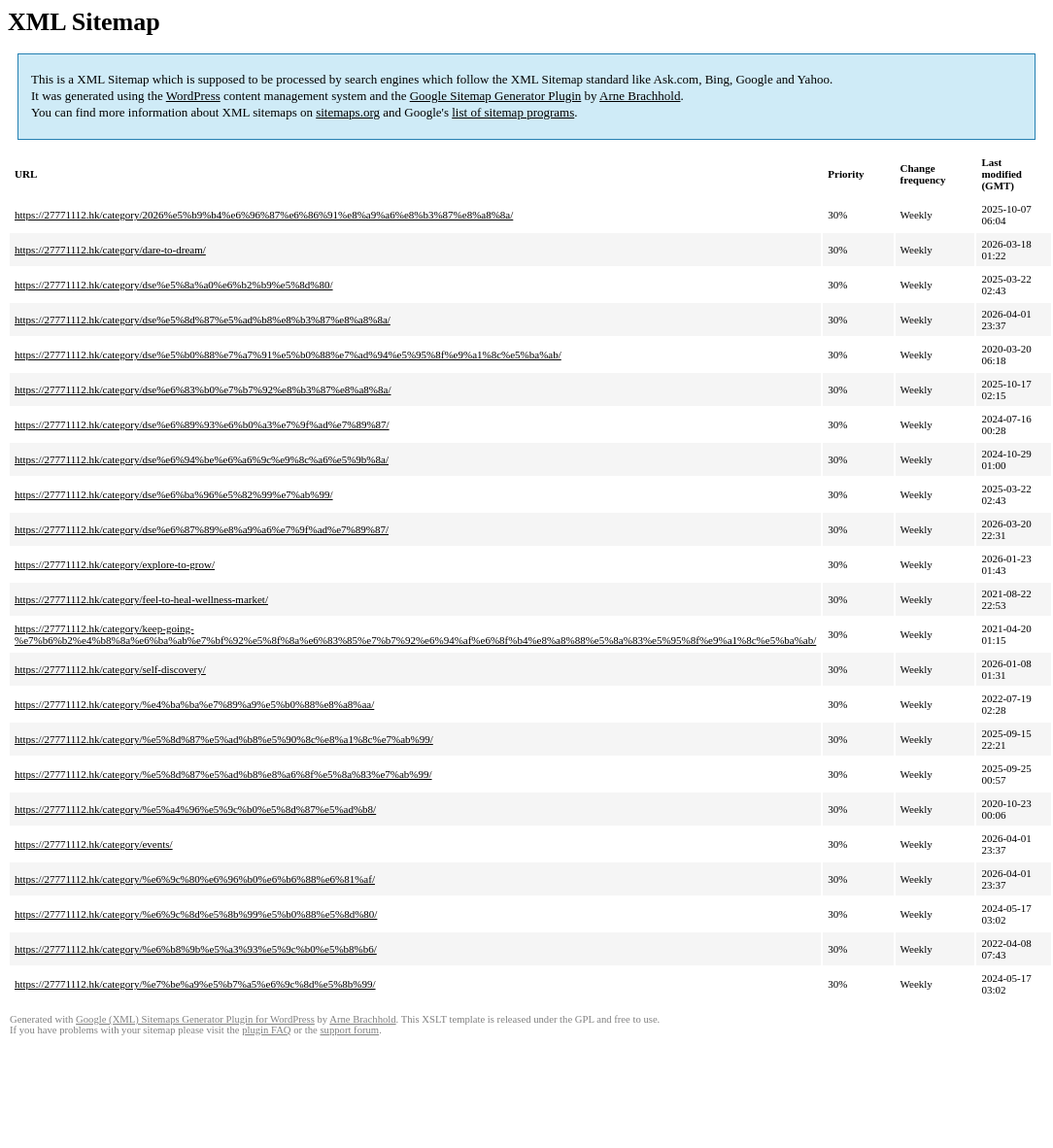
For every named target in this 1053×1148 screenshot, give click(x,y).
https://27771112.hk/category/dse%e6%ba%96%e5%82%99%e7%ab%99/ (174, 494)
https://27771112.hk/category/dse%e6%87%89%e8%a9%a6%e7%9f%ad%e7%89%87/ (202, 529)
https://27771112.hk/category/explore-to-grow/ (115, 564)
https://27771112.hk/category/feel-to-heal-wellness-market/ (141, 599)
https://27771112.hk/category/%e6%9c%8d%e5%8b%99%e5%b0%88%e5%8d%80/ (196, 914)
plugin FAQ (266, 1030)
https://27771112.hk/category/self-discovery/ (110, 669)
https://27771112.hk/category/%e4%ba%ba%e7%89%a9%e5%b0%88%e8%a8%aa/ (194, 704)
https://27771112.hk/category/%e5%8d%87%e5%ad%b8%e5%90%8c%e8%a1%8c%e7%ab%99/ (224, 739)
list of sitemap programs (513, 112)
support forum (349, 1030)
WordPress (193, 95)
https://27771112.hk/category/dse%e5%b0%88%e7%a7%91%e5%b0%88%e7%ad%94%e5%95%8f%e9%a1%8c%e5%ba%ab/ (288, 354)
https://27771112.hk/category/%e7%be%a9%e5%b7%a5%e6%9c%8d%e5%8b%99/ (195, 984)
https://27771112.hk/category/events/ (94, 844)
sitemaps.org (348, 112)
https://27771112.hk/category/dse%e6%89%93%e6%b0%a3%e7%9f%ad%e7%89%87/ (202, 424)
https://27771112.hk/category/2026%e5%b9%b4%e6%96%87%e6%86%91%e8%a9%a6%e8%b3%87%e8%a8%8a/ (264, 214)
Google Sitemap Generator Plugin (496, 95)
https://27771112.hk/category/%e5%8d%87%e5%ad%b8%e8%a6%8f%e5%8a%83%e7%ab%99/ (223, 774)
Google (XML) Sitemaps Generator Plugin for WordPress (195, 1019)
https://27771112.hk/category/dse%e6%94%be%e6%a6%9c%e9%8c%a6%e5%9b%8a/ (202, 459)
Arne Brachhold (639, 95)
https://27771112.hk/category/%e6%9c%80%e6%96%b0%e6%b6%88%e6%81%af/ (195, 879)
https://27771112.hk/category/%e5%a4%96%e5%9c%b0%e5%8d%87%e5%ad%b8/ (195, 809)
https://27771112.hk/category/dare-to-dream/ (110, 249)
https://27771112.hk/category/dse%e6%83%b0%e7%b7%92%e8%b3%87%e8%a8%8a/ (203, 389)
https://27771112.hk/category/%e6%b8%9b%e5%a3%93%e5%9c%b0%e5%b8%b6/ (196, 949)
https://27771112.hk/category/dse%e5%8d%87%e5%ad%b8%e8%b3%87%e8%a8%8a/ (203, 319)
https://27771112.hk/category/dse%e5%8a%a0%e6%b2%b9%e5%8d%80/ (174, 284)
